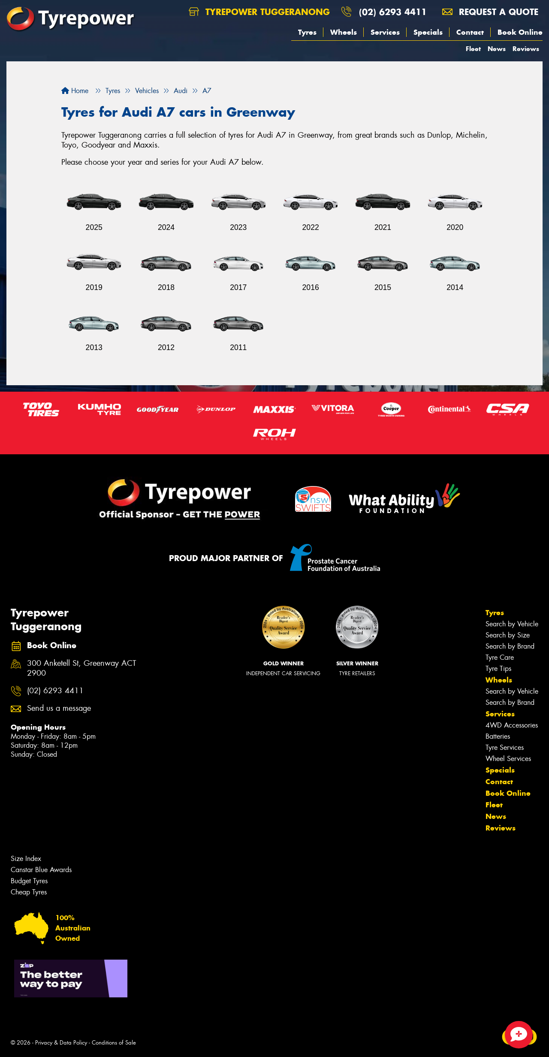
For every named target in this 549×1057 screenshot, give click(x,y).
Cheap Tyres (29, 892)
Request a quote (490, 11)
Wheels (343, 32)
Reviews (526, 49)
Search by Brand (510, 646)
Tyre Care (500, 657)
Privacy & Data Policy (61, 1042)
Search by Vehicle (512, 623)
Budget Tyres (29, 880)
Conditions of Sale (114, 1042)
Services (385, 32)
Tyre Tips (498, 668)
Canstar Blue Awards (41, 869)
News (497, 49)
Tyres (307, 32)
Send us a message (59, 708)
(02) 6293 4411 (393, 11)
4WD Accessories (512, 725)
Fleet (473, 49)
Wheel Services (508, 758)
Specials (428, 32)
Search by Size (508, 635)
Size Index (26, 858)
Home (74, 90)
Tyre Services (505, 747)
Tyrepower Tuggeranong (259, 11)
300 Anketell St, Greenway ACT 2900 (81, 668)
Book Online (520, 32)
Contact (470, 32)
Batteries (498, 736)
